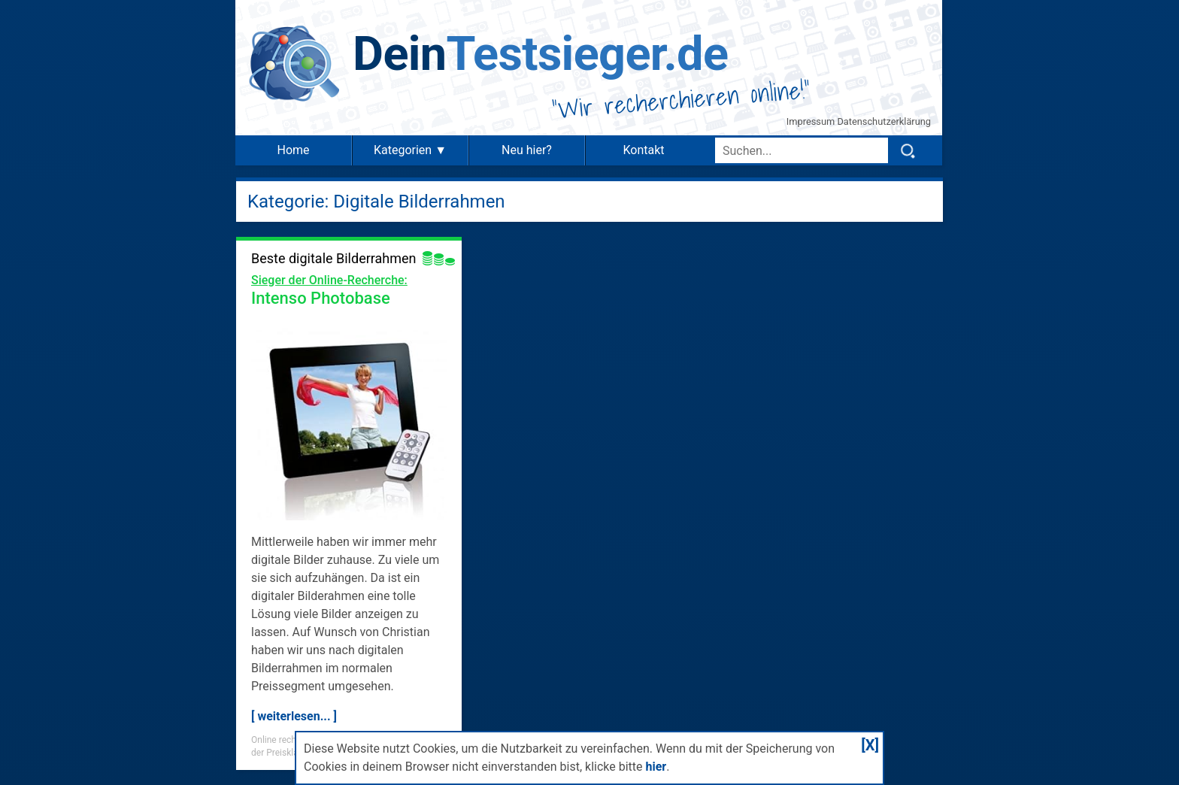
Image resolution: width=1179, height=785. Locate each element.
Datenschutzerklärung (884, 121)
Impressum (812, 121)
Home (293, 150)
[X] (870, 745)
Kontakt (643, 150)
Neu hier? (527, 150)
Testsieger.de (540, 53)
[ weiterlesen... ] (294, 716)
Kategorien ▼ (410, 150)
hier (655, 766)
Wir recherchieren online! (681, 99)
